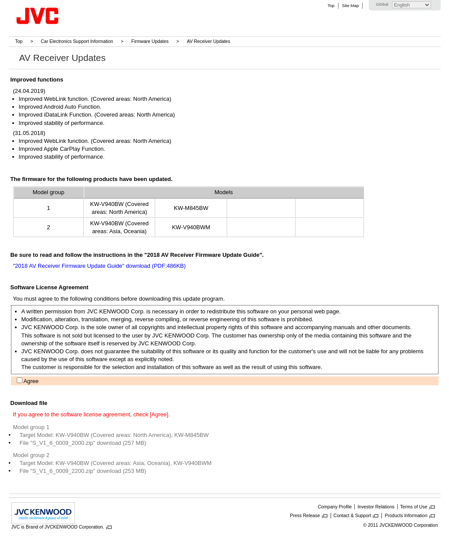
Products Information (406, 515)
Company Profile (335, 506)
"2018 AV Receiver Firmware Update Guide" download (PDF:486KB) (99, 266)
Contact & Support (352, 515)
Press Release (305, 515)
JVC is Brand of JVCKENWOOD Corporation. (57, 526)
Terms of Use (414, 506)
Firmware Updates (150, 41)
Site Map (350, 5)
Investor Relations (375, 506)
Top (331, 5)
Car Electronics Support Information (77, 41)
